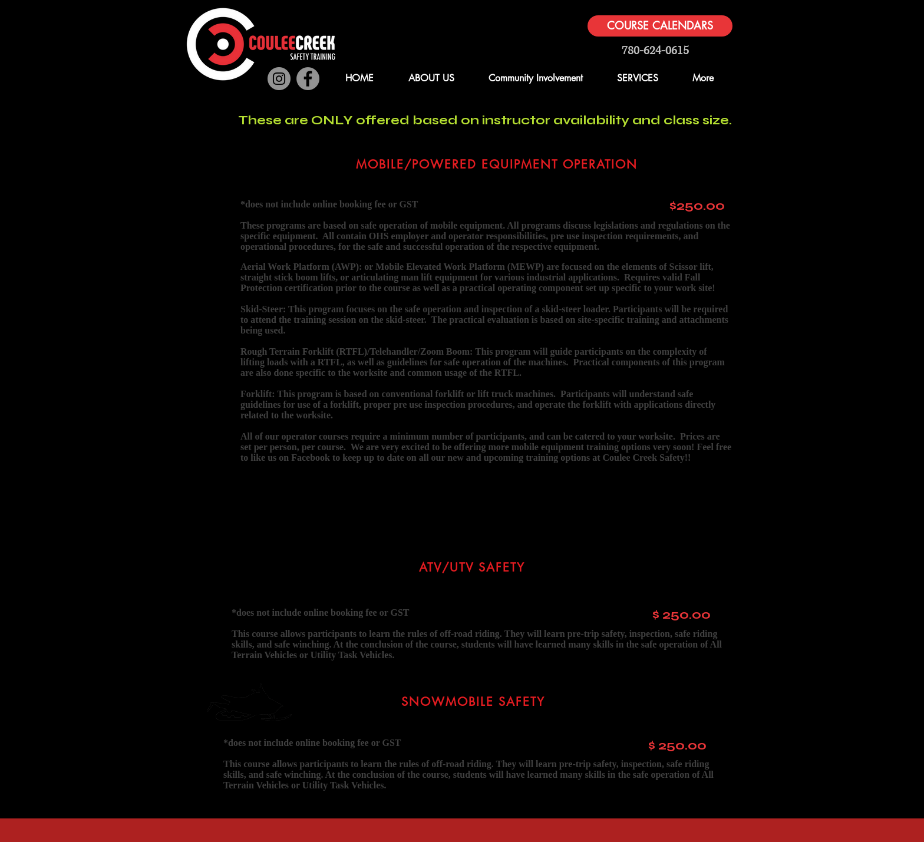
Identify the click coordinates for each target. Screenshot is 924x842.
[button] (741, 49)
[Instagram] (279, 78)
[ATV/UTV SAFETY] (473, 567)
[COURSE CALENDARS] (660, 26)
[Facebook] (307, 78)
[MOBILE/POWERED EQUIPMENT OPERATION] (497, 164)
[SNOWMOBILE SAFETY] (474, 701)
